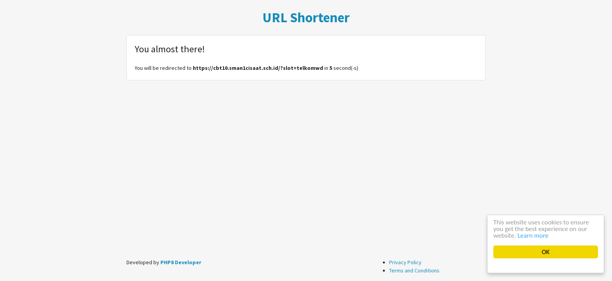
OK (546, 252)
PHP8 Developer (180, 262)
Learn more (533, 235)
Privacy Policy (405, 262)
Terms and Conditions (414, 270)
